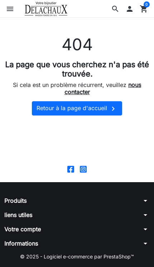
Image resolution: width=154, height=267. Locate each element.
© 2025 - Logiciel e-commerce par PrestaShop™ (77, 256)
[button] (115, 8)
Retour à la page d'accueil (77, 108)
